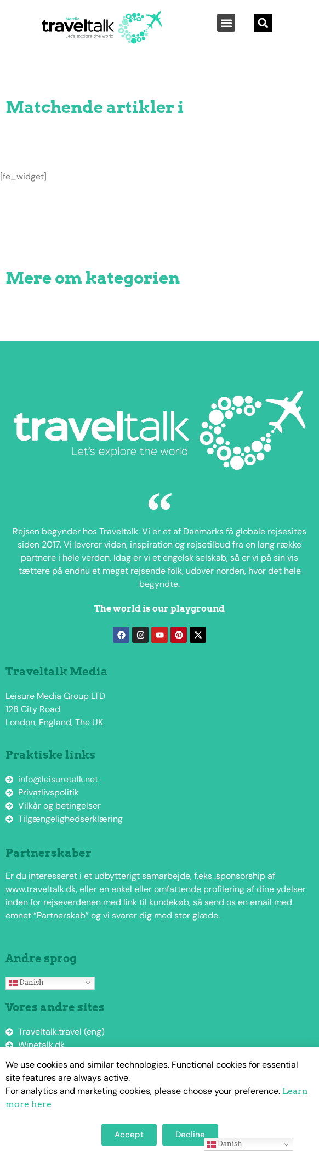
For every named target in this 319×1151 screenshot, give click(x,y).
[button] (226, 23)
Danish (26, 983)
